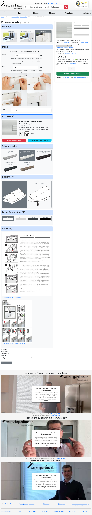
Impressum (85, 511)
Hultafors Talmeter (54, 415)
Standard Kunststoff (14, 189)
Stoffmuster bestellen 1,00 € (40, 140)
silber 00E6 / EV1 (10, 154)
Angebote (69, 13)
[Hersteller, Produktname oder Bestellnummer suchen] (44, 7)
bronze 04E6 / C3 (27, 165)
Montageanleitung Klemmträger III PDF (17, 322)
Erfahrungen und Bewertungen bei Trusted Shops (80, 505)
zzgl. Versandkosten (72, 63)
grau (21, 218)
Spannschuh (10, 34)
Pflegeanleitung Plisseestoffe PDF (27, 265)
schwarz (45, 218)
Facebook (46, 504)
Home (2, 17)
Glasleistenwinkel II (27, 34)
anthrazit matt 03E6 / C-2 (10, 165)
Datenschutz (72, 511)
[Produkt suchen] (66, 7)
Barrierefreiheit (46, 511)
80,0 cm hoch (84, 42)
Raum (4, 109)
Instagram (61, 504)
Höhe (3, 66)
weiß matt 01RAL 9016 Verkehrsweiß (27, 154)
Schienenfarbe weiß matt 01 (64, 46)
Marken (18, 13)
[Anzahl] (65, 69)
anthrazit (33, 218)
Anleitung (87, 13)
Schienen (35, 13)
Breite (4, 54)
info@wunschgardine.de (81, 77)
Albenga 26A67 (55, 414)
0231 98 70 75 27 (52, 3)
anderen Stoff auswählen (14, 140)
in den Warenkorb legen (72, 74)
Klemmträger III (43, 34)
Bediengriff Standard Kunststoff (65, 47)
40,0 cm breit (67, 42)
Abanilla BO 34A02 (61, 458)
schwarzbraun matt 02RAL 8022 (43, 154)
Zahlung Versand (59, 511)
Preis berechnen (6, 363)
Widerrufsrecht (33, 511)
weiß (8, 218)
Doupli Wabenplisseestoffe (19, 17)
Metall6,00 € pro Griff (39, 189)
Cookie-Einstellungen (7, 511)
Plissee (52, 13)
